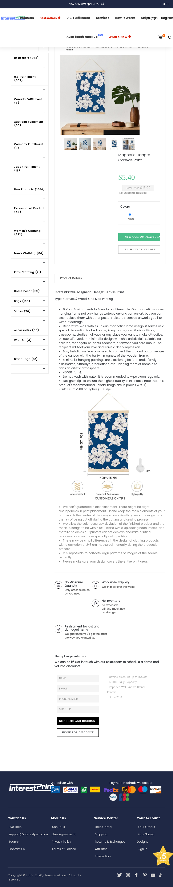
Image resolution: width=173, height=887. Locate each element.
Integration (103, 856)
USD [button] (167, 4)
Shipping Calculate (140, 249)
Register (167, 18)
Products (27, 18)
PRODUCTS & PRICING (78, 47)
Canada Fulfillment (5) (28, 101)
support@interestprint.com (28, 834)
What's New (120, 37)
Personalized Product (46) (29, 210)
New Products (103, 47)
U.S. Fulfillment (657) (25, 79)
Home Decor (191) (27, 291)
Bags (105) (22, 301)
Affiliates (101, 849)
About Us (58, 827)
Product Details (71, 278)
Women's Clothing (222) (27, 233)
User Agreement (64, 834)
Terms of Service (64, 849)
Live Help (15, 827)
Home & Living (124, 47)
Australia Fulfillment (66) (28, 124)
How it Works (125, 18)
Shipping (101, 834)
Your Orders (146, 827)
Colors (125, 206)
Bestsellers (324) (26, 58)
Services (102, 18)
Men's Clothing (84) (29, 254)
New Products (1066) (29, 190)
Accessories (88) (26, 330)
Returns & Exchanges (110, 841)
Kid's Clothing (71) (27, 272)
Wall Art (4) (23, 341)
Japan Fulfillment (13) (27, 169)
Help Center (103, 827)
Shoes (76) (22, 312)
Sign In (142, 849)
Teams (14, 841)
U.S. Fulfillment (78, 18)
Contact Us (17, 849)
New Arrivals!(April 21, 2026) (86, 4)
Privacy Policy (61, 841)
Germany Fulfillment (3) (28, 146)
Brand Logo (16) (26, 359)
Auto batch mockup (85, 36)
